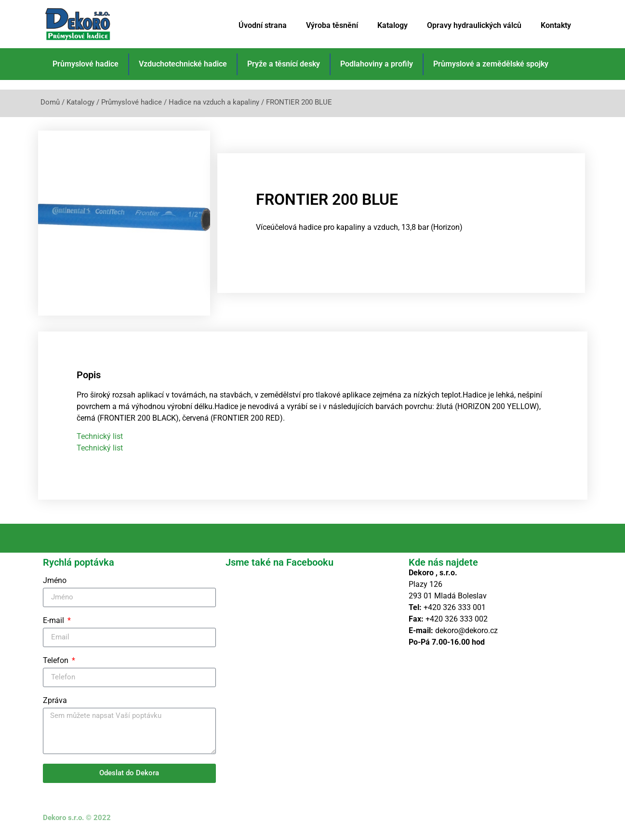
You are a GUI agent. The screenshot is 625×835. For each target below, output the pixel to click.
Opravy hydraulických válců (474, 25)
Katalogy (392, 25)
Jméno (54, 581)
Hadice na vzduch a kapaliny (214, 102)
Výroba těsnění (332, 25)
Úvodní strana (263, 25)
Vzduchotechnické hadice (183, 63)
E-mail (54, 621)
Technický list (100, 436)
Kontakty (556, 25)
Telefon (56, 661)
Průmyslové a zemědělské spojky (490, 63)
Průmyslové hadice (86, 63)
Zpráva (55, 701)
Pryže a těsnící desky (283, 63)
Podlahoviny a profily (376, 63)
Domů (50, 102)
